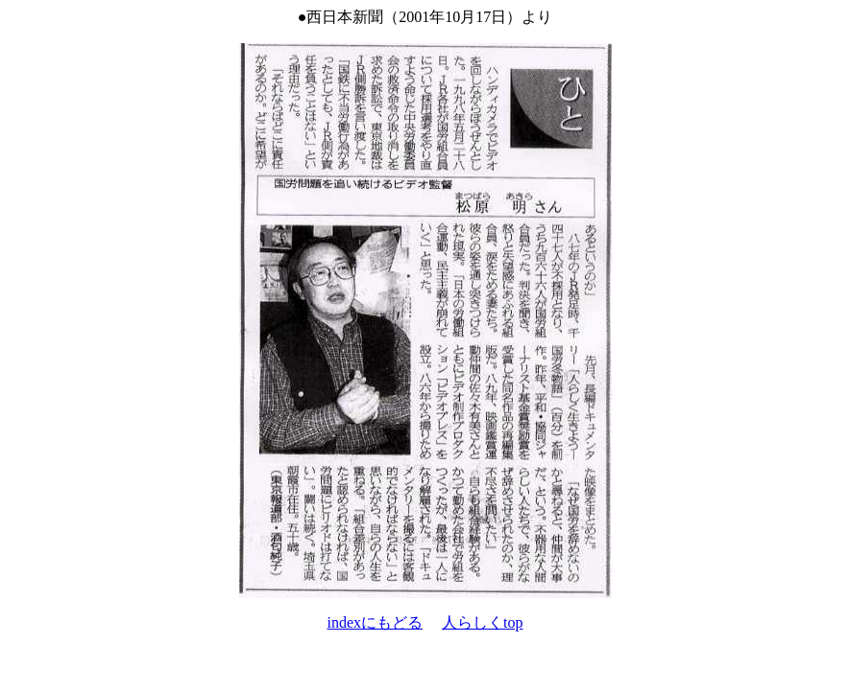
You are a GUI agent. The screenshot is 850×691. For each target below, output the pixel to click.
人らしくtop (482, 622)
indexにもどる (376, 622)
